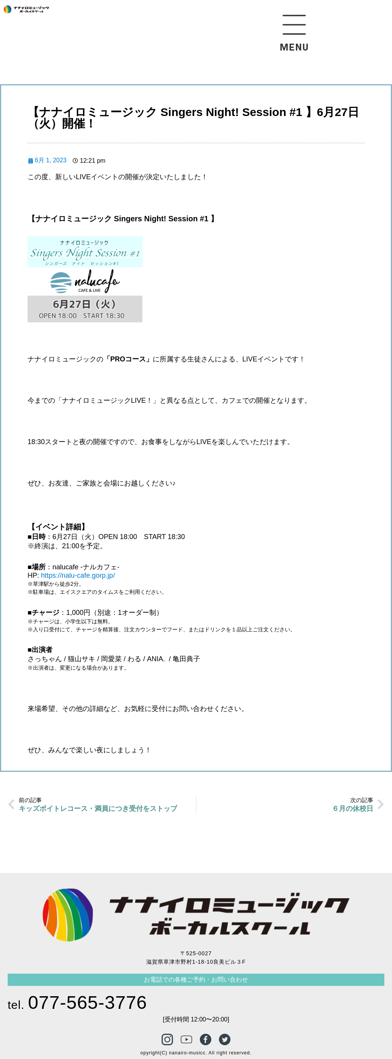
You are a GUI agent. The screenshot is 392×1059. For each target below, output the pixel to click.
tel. (77, 1005)
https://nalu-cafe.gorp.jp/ (78, 575)
